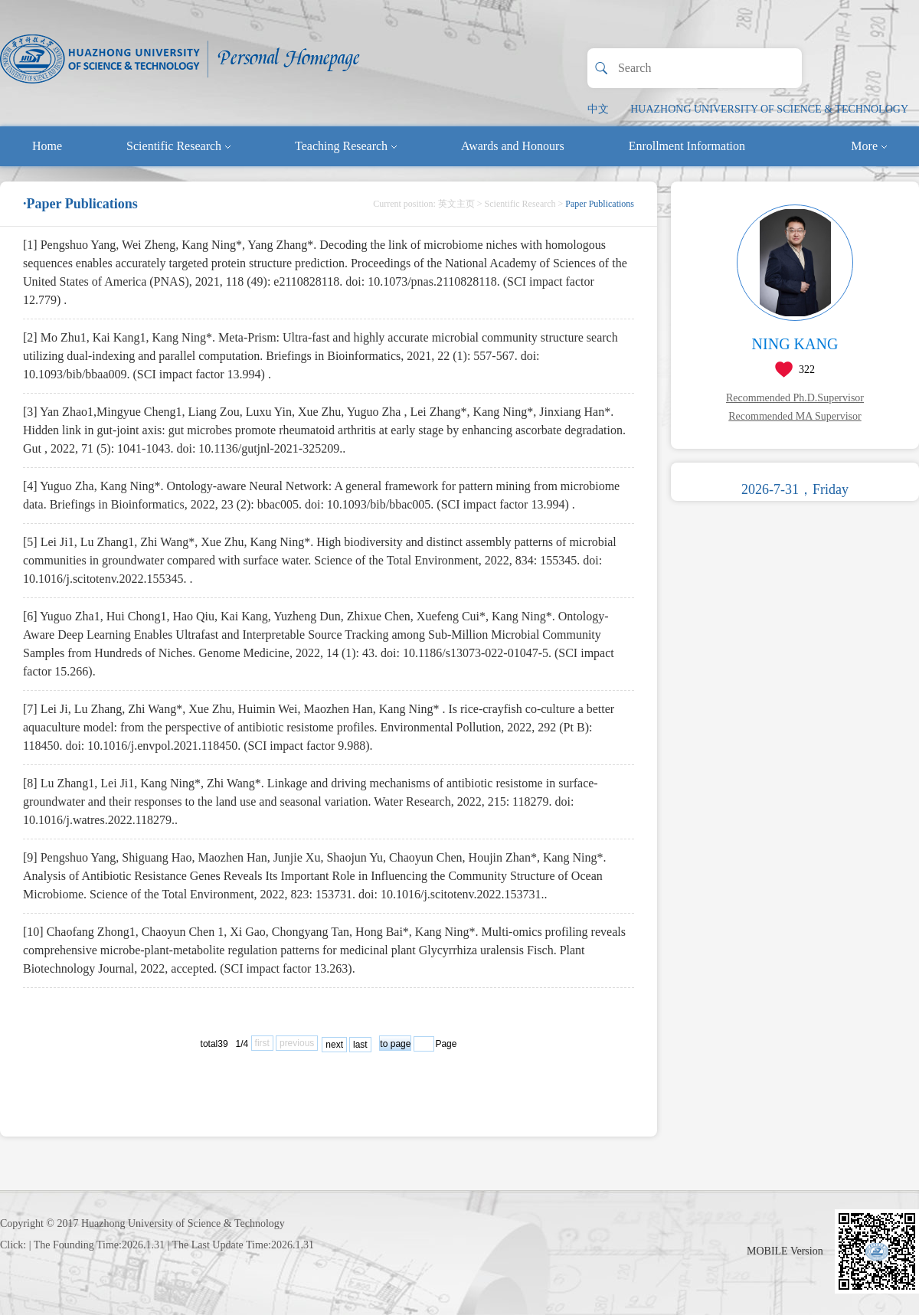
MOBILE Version (785, 1251)
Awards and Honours (512, 145)
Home (47, 145)
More (869, 145)
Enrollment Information (687, 145)
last (360, 1044)
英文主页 (456, 203)
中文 (598, 109)
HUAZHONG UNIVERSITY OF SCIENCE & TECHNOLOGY (769, 109)
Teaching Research (346, 145)
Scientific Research (178, 145)
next (334, 1044)
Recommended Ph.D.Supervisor (795, 398)
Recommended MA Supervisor (794, 416)
